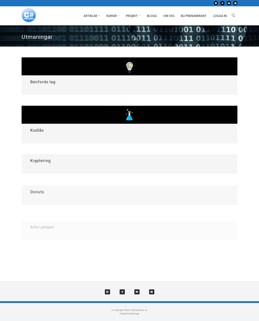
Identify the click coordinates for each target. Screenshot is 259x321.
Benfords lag (43, 82)
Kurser (111, 16)
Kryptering (40, 161)
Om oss (168, 16)
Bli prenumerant (194, 16)
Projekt (132, 16)
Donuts (37, 195)
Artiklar (90, 16)
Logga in (220, 16)
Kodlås (37, 130)
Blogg (152, 16)
